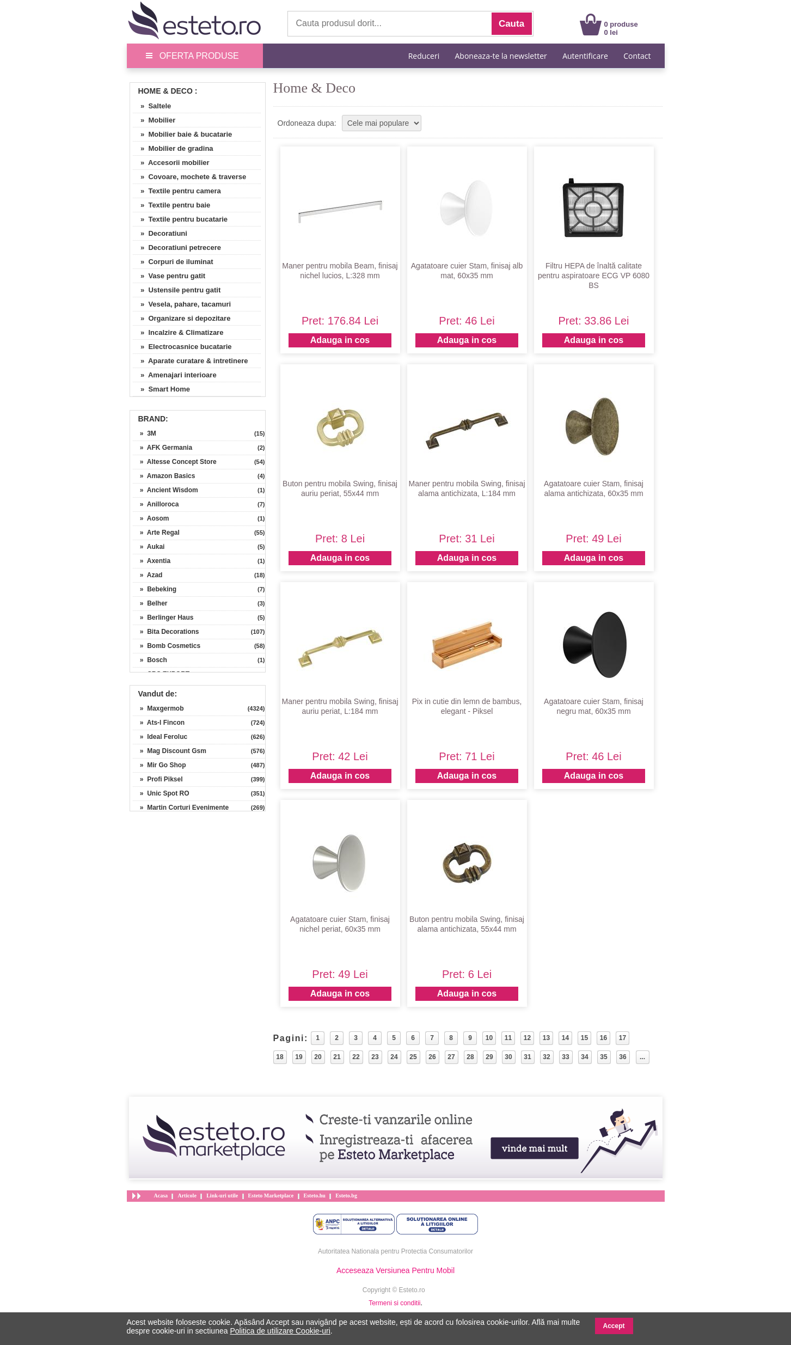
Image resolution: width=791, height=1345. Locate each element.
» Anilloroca (156, 504)
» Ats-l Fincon (159, 722)
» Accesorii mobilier (171, 162)
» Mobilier (154, 120)
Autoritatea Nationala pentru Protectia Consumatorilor (395, 1251)
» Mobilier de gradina (173, 148)
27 (451, 1057)
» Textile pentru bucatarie (180, 219)
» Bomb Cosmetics (167, 646)
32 (546, 1057)
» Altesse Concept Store (175, 462)
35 (603, 1057)
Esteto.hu (315, 1196)
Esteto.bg (346, 1196)
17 (622, 1038)
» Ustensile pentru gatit (177, 290)
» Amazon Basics (164, 476)
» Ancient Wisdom (165, 490)
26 (432, 1057)
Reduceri (423, 56)
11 (508, 1038)
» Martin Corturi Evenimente (181, 807)
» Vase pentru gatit (169, 276)
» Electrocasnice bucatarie (182, 347)
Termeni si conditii (394, 1303)
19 (298, 1057)
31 (527, 1057)
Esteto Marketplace (271, 1196)
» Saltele (152, 106)
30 (508, 1057)
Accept (614, 1326)
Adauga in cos (340, 340)
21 (336, 1057)
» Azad (148, 575)
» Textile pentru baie (172, 205)
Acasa (161, 1196)
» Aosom (151, 518)
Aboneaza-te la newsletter (501, 56)
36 (622, 1057)
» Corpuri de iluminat (173, 262)
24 (393, 1057)
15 (584, 1038)
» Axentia (152, 561)
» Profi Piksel (158, 779)
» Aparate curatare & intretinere (190, 361)
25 (412, 1057)
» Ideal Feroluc (160, 737)
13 (546, 1038)
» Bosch (150, 660)
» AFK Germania (163, 447)
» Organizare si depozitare (182, 318)
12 (527, 1038)
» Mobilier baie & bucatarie (182, 134)
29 (489, 1057)
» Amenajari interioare (175, 375)
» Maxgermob (158, 708)
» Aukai (149, 547)
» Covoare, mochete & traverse (190, 177)
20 (317, 1057)
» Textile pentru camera (177, 191)
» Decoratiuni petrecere (177, 247)
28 (470, 1057)
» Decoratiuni (160, 233)
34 (584, 1057)
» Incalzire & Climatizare (178, 332)
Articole (186, 1196)
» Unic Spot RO (161, 793)
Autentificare (585, 56)
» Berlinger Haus (163, 617)
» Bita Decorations (166, 631)
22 (355, 1057)
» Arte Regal (156, 532)
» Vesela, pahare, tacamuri (182, 304)
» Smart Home (161, 389)
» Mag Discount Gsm (169, 751)
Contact (637, 56)
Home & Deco (165, 91)
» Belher (150, 603)
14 (565, 1038)
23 (374, 1057)
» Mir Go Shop (159, 765)
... (642, 1057)
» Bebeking (155, 589)
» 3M (144, 433)
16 (603, 1038)
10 (489, 1038)
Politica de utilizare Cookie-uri (280, 1330)
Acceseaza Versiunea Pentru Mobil (395, 1270)
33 (565, 1057)
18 (279, 1057)
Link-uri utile (222, 1196)
